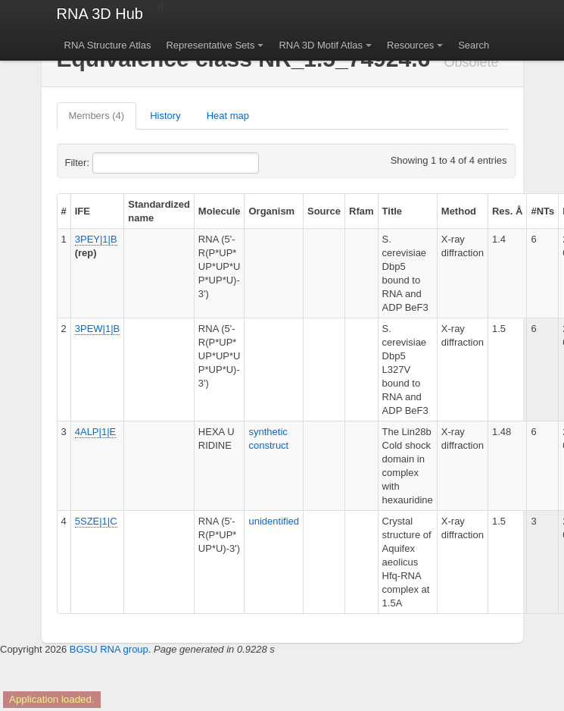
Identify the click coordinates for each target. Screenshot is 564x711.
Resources (410, 45)
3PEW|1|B (97, 328)
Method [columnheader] (458, 211)
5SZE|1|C (96, 521)
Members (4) (97, 115)
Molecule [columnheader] (219, 211)
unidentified (273, 521)
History (165, 115)
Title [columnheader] (392, 211)
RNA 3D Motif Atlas (321, 45)
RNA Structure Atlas (107, 45)
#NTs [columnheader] (542, 211)
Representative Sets (210, 45)
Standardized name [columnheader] (159, 211)
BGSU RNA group (109, 649)
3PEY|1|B (96, 239)
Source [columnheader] (324, 211)
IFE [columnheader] (82, 211)
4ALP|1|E (95, 431)
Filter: (114, 163)
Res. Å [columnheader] (507, 211)
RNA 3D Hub (100, 13)
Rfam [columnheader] (361, 211)
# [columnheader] (64, 211)
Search (473, 45)
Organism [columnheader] (271, 211)
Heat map (228, 115)
